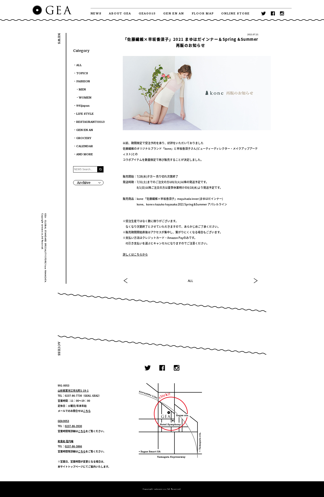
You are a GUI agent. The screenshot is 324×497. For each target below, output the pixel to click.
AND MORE (84, 154)
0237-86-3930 (73, 426)
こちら (87, 411)
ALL (190, 280)
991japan (83, 105)
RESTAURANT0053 (90, 122)
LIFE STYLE (85, 114)
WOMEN (85, 97)
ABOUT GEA (120, 13)
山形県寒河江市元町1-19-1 (73, 390)
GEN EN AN (173, 13)
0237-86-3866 (73, 446)
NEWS (96, 13)
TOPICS (82, 73)
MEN (82, 89)
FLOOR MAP (203, 13)
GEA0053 (147, 13)
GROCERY (83, 138)
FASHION (83, 81)
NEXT (255, 281)
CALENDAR (84, 146)
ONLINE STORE (235, 13)
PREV (126, 281)
